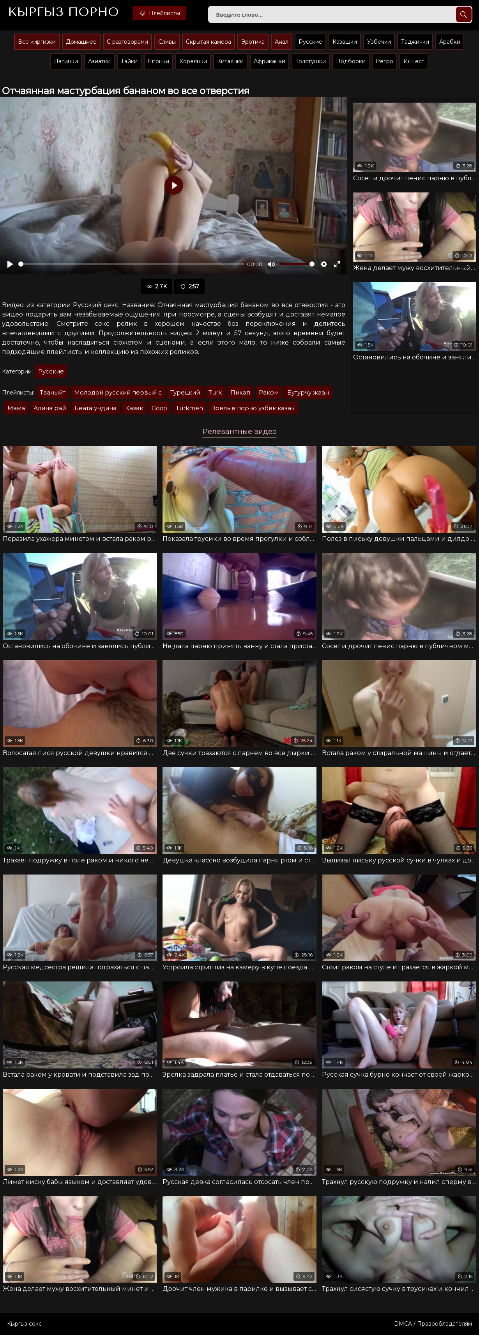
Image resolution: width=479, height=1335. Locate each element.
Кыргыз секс (24, 1323)
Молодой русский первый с (118, 392)
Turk (215, 392)
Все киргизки (37, 41)
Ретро (384, 61)
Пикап (240, 392)
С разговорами (127, 41)
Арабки (449, 41)
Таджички (415, 41)
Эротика (253, 41)
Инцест (413, 61)
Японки (158, 61)
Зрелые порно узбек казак (253, 408)
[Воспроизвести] (10, 264)
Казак (134, 408)
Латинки (66, 61)
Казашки (344, 41)
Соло (159, 408)
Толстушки (310, 61)
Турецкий (185, 392)
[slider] (131, 264)
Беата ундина (95, 408)
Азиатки (99, 61)
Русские (310, 41)
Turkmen (189, 408)
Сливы (167, 41)
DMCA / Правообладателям (433, 1323)
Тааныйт (52, 392)
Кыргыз (63, 12)
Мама (16, 408)
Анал (281, 41)
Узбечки (379, 41)
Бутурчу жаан (308, 392)
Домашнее (81, 41)
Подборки (351, 61)
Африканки (269, 61)
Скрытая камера (208, 41)
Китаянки (230, 61)
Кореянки (193, 61)
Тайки (129, 61)
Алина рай (50, 408)
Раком (269, 392)
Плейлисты (159, 13)
